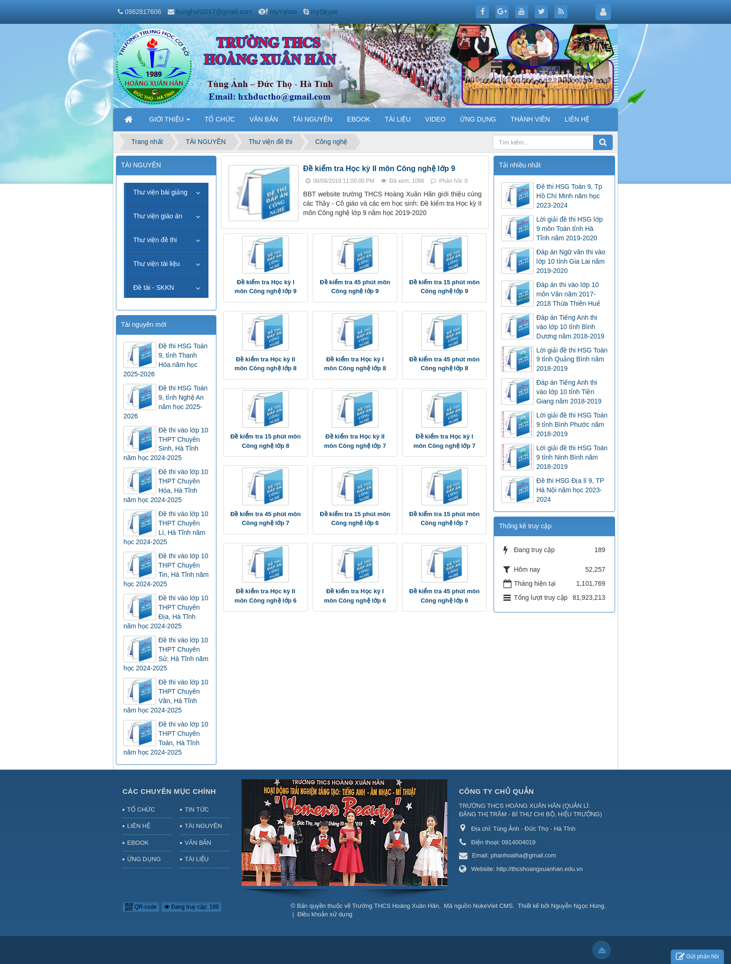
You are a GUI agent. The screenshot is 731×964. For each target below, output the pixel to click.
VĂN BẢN (198, 842)
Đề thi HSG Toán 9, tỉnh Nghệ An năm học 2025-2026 (165, 402)
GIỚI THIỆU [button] (169, 122)
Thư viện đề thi (155, 240)
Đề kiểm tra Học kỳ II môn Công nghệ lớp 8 (266, 364)
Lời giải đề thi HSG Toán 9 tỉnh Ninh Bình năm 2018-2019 (571, 457)
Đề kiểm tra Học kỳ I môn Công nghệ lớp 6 (355, 596)
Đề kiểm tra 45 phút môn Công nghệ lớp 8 (444, 364)
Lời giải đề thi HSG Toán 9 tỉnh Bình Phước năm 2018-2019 (571, 424)
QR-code (141, 907)
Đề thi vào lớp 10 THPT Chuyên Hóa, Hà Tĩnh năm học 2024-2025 (165, 486)
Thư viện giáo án (157, 216)
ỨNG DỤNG (144, 859)
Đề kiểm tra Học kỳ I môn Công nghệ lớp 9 (266, 287)
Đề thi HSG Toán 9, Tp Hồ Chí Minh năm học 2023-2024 (569, 196)
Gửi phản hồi (697, 956)
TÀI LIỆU (196, 859)
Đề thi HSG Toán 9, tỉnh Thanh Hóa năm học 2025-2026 (165, 360)
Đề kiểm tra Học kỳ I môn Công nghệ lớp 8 (355, 364)
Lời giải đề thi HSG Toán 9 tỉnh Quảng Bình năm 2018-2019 (571, 359)
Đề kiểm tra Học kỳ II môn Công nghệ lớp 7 (355, 441)
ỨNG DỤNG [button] (478, 119)
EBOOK (138, 842)
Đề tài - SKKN (153, 287)
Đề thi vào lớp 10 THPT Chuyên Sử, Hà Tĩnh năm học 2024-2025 (165, 654)
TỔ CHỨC (141, 809)
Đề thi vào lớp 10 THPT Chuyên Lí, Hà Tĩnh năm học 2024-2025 (165, 528)
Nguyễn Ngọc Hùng (577, 905)
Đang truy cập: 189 (191, 907)
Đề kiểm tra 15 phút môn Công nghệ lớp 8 (265, 441)
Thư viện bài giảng (160, 192)
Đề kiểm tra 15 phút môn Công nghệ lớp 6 (355, 519)
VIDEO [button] (435, 119)
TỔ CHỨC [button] (220, 119)
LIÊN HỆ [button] (577, 119)
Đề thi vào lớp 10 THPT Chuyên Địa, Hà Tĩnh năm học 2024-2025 (165, 612)
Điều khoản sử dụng (324, 914)
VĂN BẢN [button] (264, 119)
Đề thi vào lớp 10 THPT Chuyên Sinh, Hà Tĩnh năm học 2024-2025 (165, 444)
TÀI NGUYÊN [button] (313, 119)
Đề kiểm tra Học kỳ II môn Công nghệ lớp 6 (266, 596)
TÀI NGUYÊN (203, 825)
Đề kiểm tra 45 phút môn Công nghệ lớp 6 (444, 596)
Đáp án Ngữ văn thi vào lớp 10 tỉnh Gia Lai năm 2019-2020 (570, 261)
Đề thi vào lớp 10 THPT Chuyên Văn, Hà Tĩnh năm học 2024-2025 (165, 696)
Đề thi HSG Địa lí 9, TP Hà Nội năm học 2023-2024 (570, 490)
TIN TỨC (197, 809)
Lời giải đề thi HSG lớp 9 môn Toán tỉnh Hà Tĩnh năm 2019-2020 (569, 229)
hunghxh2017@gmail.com (214, 11)
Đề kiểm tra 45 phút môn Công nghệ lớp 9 (355, 287)
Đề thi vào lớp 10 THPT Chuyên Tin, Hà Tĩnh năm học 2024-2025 (165, 570)
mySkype (324, 11)
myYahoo (283, 11)
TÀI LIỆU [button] (397, 119)
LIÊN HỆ (138, 825)
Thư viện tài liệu (156, 263)
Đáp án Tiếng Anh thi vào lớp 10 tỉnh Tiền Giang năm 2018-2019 (568, 392)
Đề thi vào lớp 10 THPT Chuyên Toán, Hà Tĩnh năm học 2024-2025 (165, 738)
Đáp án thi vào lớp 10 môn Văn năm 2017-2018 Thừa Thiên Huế (568, 294)
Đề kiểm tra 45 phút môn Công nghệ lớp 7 (265, 519)
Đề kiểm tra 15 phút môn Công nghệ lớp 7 (444, 519)
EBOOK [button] (358, 119)
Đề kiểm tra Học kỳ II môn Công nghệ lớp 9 (379, 169)
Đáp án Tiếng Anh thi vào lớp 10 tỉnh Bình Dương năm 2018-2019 (570, 327)
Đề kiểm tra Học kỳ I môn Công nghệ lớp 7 (444, 441)
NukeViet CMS (493, 905)
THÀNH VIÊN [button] (530, 119)
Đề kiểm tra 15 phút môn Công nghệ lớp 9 (444, 287)
